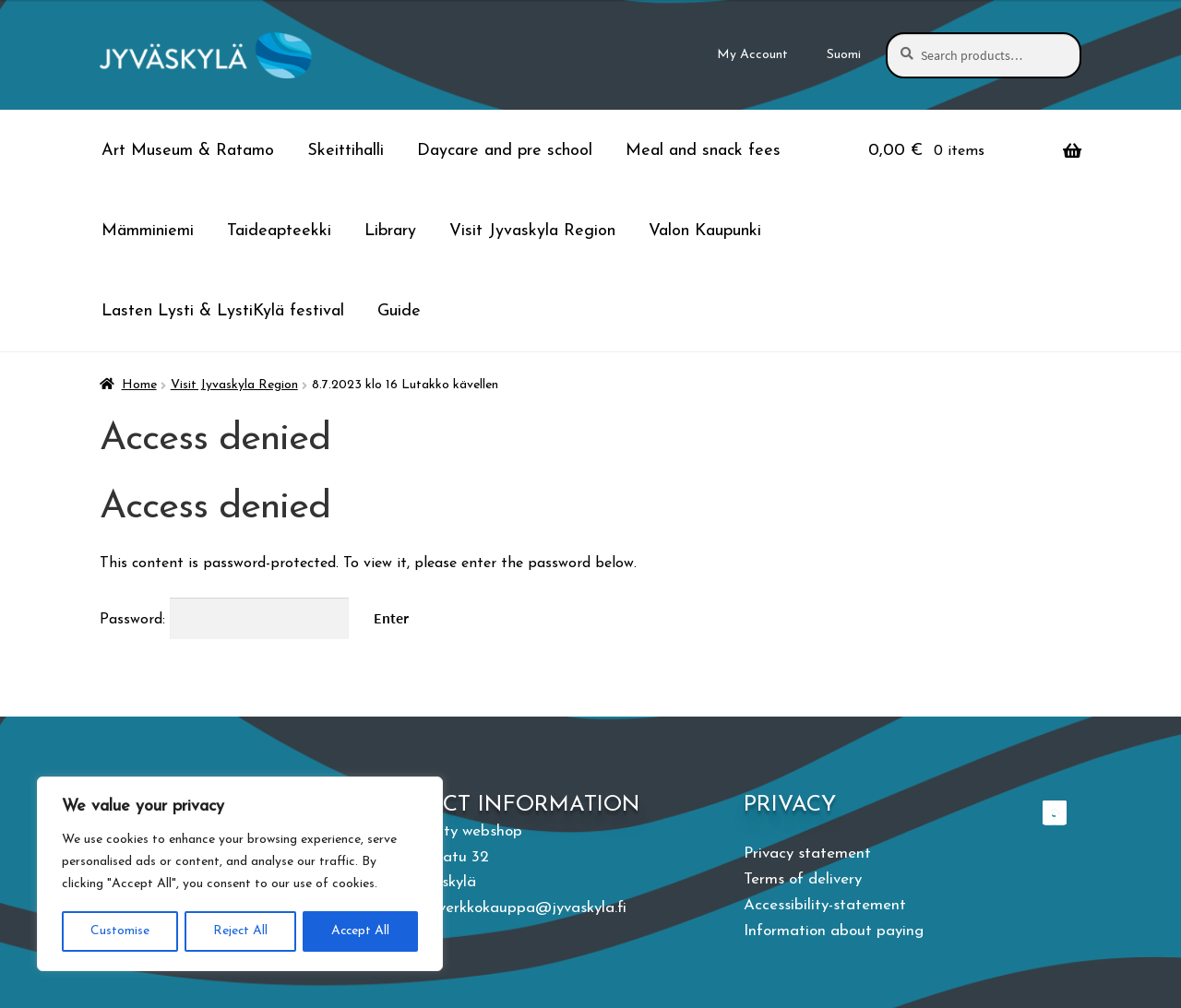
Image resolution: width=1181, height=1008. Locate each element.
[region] (240, 874)
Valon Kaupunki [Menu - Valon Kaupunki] (705, 231)
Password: (224, 619)
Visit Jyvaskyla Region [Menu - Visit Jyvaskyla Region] (532, 231)
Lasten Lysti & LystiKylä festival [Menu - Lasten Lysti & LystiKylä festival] (222, 311)
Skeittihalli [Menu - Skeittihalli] (345, 151)
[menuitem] (844, 55)
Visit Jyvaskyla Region (234, 385)
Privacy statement (807, 853)
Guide (399, 311)
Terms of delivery (803, 879)
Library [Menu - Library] (390, 231)
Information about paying (834, 931)
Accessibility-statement (825, 905)
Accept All (360, 931)
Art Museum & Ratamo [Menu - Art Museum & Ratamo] (187, 151)
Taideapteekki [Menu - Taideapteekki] (279, 231)
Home (139, 385)
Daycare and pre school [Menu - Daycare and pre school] (504, 151)
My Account (752, 55)
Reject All (239, 931)
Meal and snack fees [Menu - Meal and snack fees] (703, 151)
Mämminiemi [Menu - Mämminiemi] (147, 231)
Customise (119, 931)
